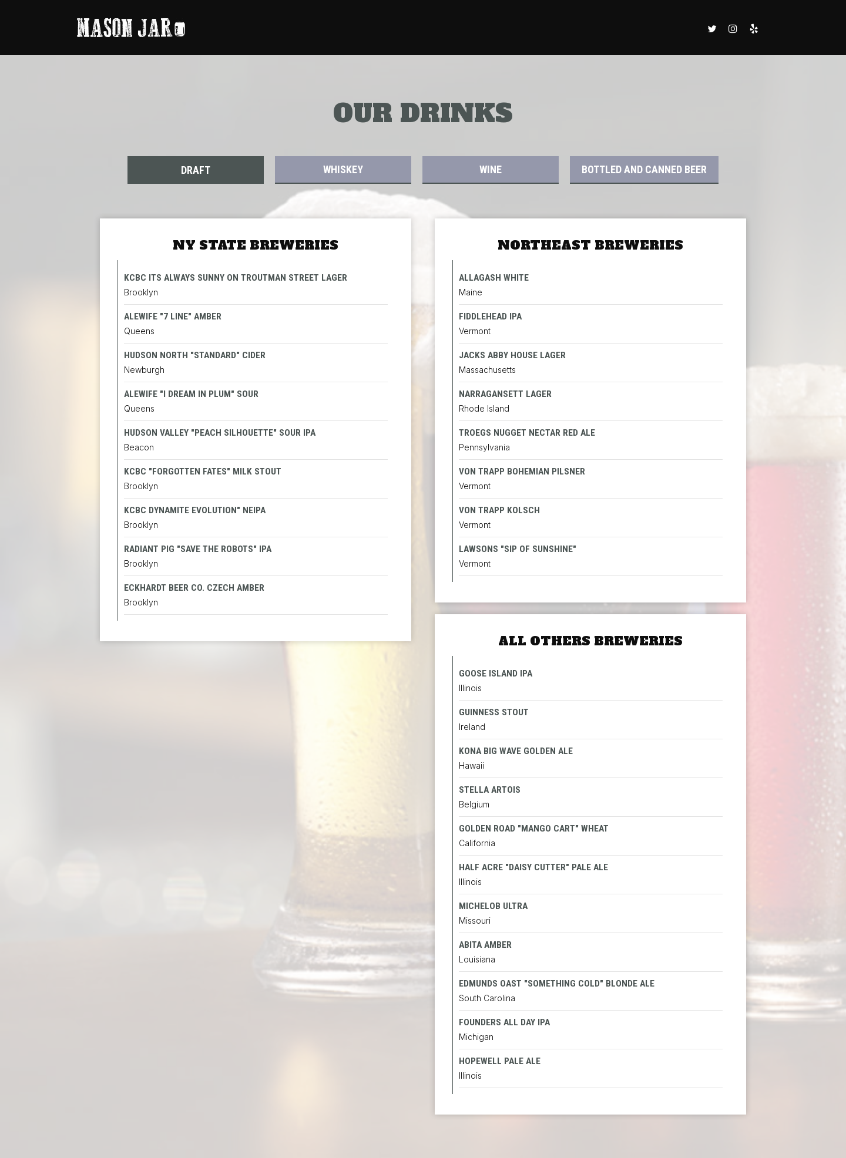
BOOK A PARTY (616, 29)
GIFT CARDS (514, 29)
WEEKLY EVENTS (389, 29)
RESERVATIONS (455, 29)
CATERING (670, 29)
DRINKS (310, 29)
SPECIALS (562, 29)
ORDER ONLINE (261, 29)
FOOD (341, 29)
